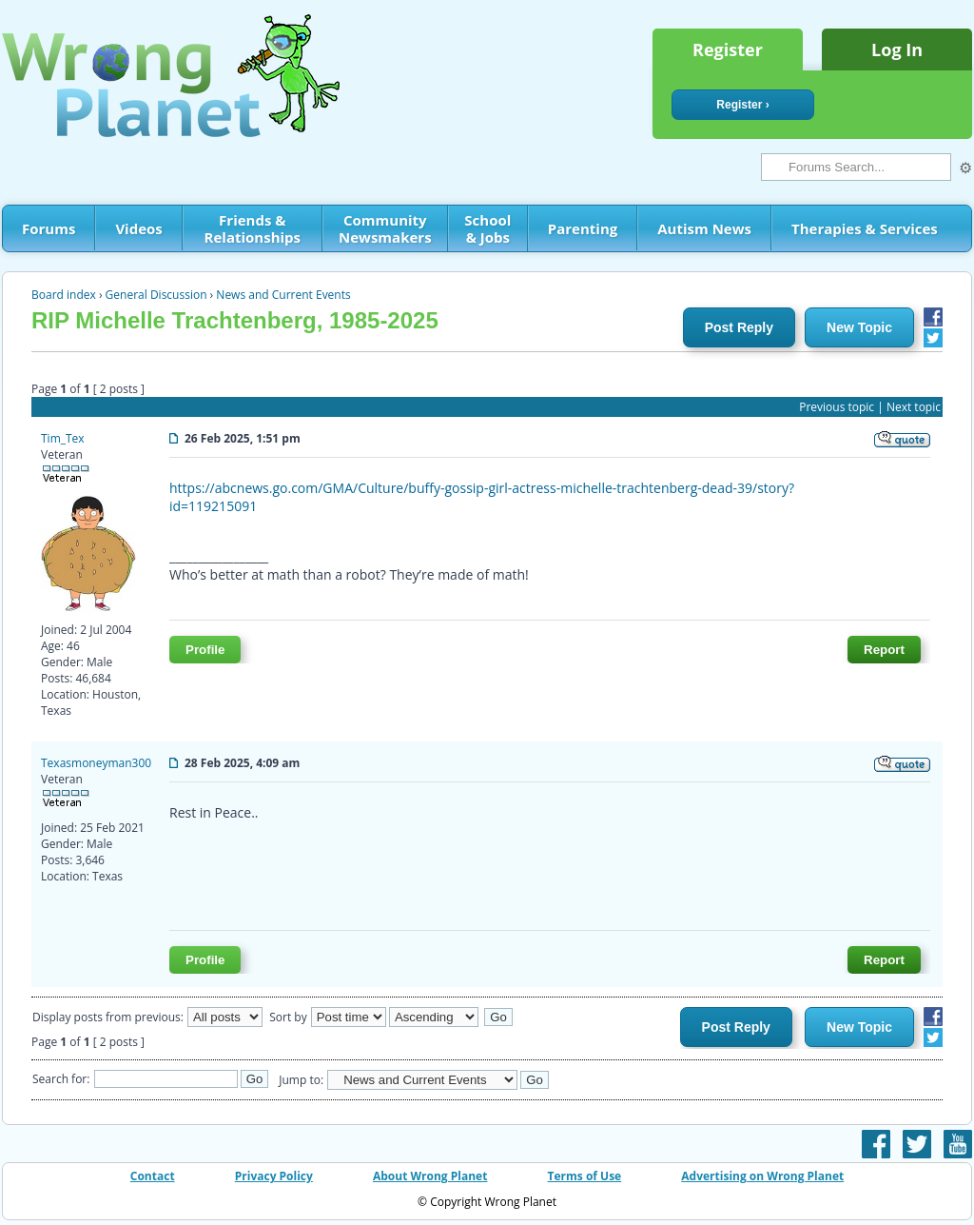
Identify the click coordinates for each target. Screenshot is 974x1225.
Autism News (704, 228)
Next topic (913, 407)
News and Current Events (283, 294)
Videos (138, 228)
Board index (63, 294)
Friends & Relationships (253, 228)
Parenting (582, 228)
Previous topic (836, 407)
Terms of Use (585, 1176)
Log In (897, 49)
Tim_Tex (63, 438)
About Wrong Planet (430, 1176)
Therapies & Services (864, 228)
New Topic (859, 327)
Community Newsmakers (385, 228)
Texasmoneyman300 (96, 763)
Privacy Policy (274, 1176)
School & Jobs (487, 228)
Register (727, 49)
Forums (48, 228)
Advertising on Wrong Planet (762, 1176)
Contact (152, 1176)
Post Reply (739, 327)
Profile (204, 649)
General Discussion (156, 294)
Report (884, 649)
